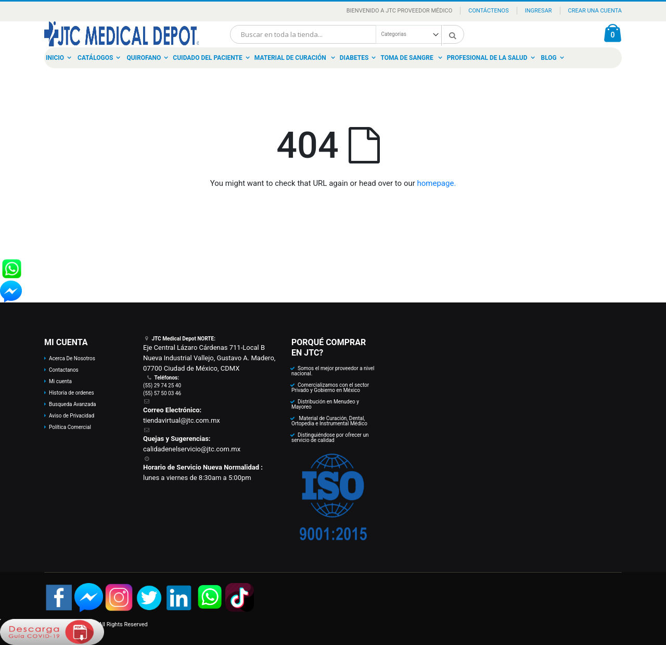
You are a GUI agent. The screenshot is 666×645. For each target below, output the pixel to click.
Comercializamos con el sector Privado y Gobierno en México (330, 387)
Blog (549, 57)
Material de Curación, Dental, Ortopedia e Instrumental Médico (329, 420)
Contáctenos (488, 10)
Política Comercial (70, 427)
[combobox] (347, 34)
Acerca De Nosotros (72, 358)
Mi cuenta (60, 381)
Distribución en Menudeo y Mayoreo (325, 404)
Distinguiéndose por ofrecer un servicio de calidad (329, 437)
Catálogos (95, 57)
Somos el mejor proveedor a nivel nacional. (333, 370)
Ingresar (538, 10)
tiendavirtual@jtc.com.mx (181, 420)
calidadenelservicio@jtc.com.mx (191, 449)
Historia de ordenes (71, 393)
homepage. (436, 183)
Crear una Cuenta (595, 10)
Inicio (55, 57)
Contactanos (64, 370)
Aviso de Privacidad (71, 416)
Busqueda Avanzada (72, 404)
